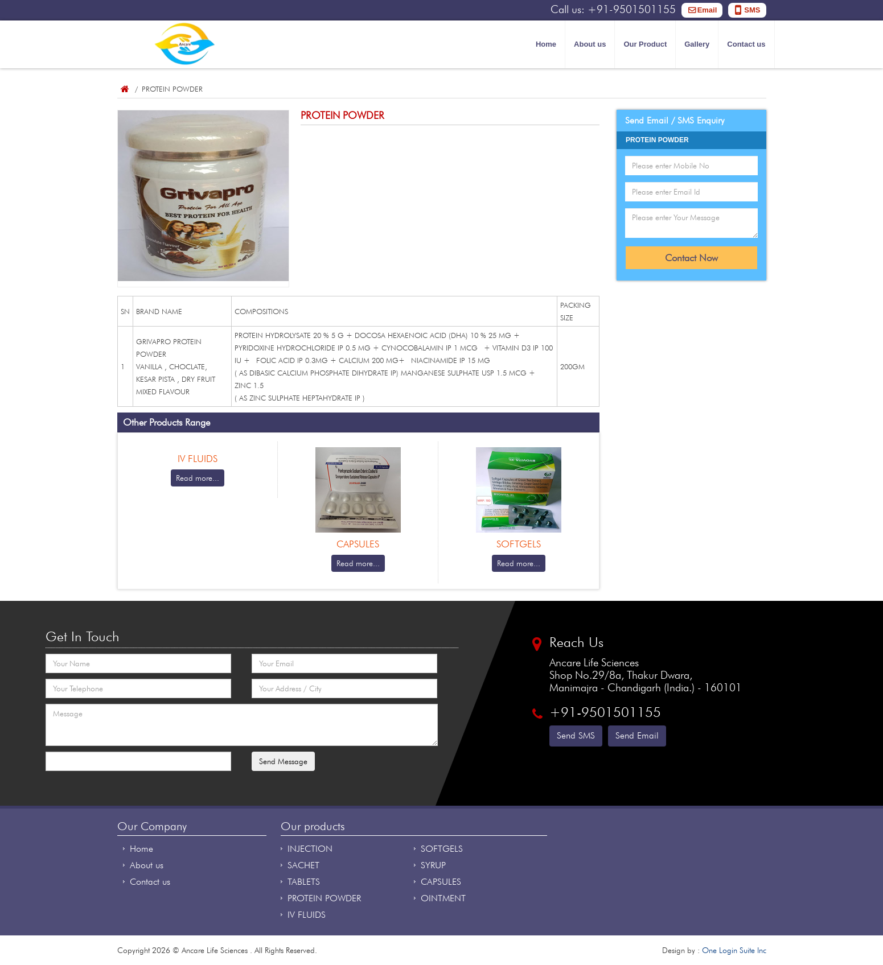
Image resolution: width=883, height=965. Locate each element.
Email (707, 10)
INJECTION (310, 848)
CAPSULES (441, 881)
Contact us (746, 44)
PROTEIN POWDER (324, 898)
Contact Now (691, 257)
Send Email (637, 735)
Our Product (645, 44)
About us (590, 44)
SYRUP (433, 865)
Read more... (197, 477)
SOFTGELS (442, 848)
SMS (752, 10)
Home (546, 44)
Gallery (696, 44)
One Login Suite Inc (734, 950)
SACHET (303, 865)
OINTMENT (443, 898)
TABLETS (304, 881)
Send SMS (576, 735)
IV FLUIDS (307, 914)
